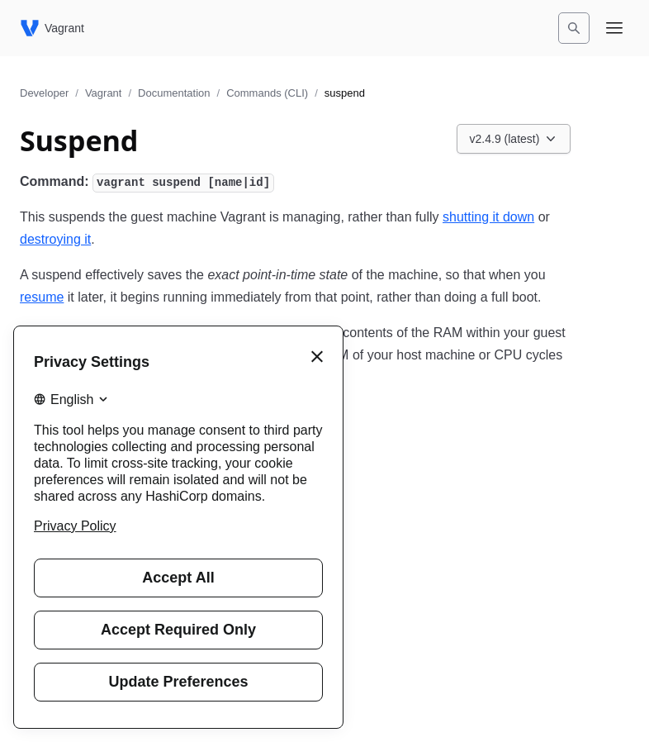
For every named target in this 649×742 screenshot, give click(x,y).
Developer (44, 93)
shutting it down (488, 217)
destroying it (55, 239)
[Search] (574, 28)
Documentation (174, 93)
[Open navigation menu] (614, 28)
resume (42, 297)
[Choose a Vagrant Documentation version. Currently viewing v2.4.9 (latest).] (514, 139)
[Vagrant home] (52, 28)
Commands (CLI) (267, 93)
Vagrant (103, 93)
